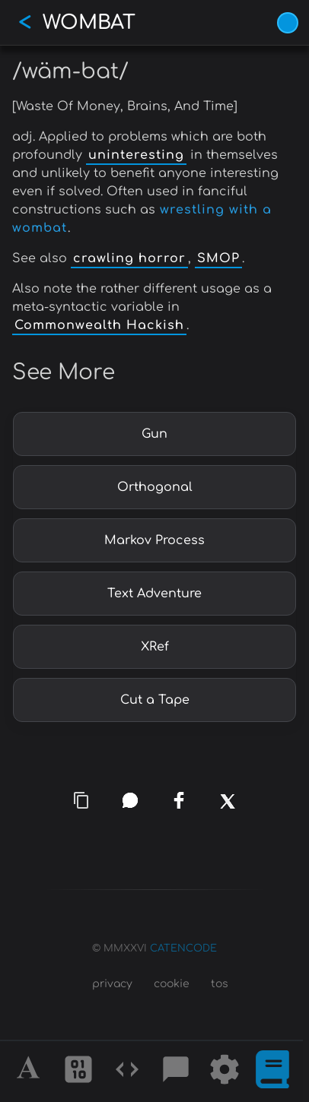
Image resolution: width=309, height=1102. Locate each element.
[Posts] (176, 1071)
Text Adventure (154, 593)
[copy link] (81, 800)
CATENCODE (183, 948)
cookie (172, 984)
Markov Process (154, 540)
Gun (154, 434)
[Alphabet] (30, 1071)
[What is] (272, 1071)
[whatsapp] (130, 800)
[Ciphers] (78, 1071)
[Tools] (224, 1071)
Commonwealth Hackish (99, 325)
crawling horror (129, 258)
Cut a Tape (155, 700)
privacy (112, 984)
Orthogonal (155, 487)
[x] (228, 809)
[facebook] (179, 800)
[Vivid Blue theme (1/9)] (288, 23)
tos (219, 984)
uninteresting (136, 155)
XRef (155, 647)
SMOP (218, 258)
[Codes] (127, 1071)
